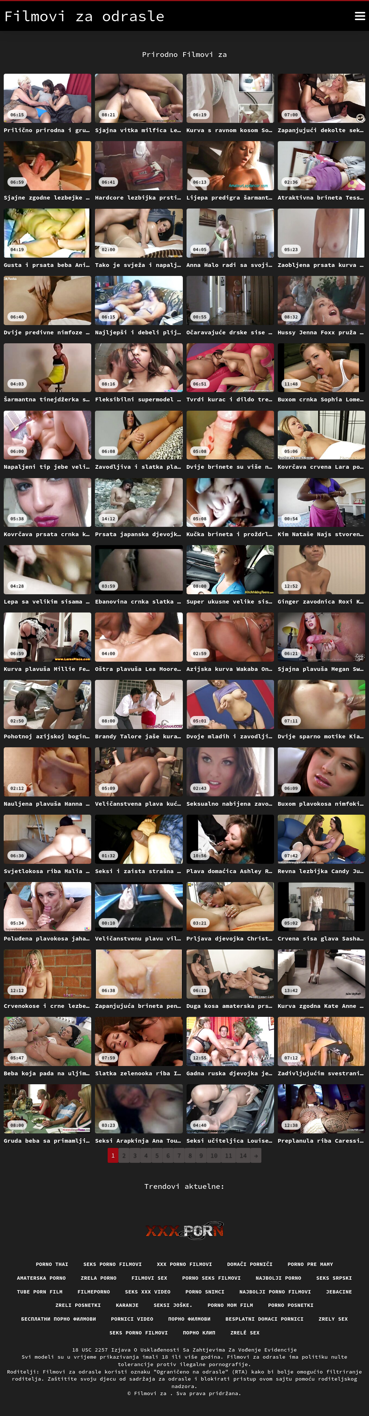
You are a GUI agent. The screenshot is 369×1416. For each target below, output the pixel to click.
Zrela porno (99, 1278)
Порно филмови (189, 1318)
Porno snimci (205, 1291)
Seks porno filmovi (112, 1264)
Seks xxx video (148, 1291)
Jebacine (339, 1291)
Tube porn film (40, 1291)
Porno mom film (230, 1305)
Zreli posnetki (78, 1305)
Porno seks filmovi (211, 1278)
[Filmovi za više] (360, 16)
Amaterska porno (41, 1278)
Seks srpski (334, 1278)
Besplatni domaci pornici (265, 1318)
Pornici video (132, 1318)
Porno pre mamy (310, 1264)
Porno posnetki (291, 1305)
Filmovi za (152, 1393)
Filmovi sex (149, 1278)
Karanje (127, 1305)
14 (243, 1155)
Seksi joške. (173, 1305)
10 (213, 1155)
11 (228, 1155)
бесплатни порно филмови (58, 1318)
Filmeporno (93, 1291)
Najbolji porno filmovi (275, 1291)
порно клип (199, 1332)
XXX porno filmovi (184, 1264)
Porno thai (52, 1264)
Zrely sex (333, 1318)
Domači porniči (250, 1264)
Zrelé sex (245, 1332)
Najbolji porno (279, 1278)
